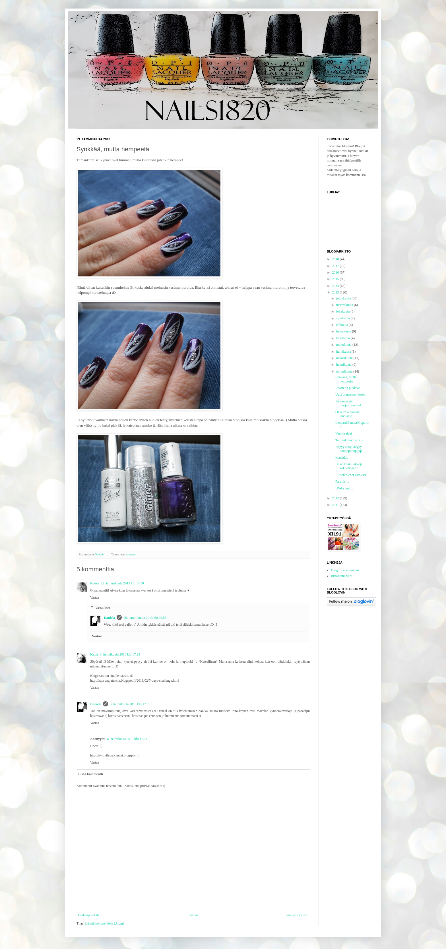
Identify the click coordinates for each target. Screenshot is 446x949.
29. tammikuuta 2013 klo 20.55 (144, 618)
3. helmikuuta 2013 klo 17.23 (120, 654)
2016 (336, 272)
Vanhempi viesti (297, 915)
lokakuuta (343, 311)
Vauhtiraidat (343, 433)
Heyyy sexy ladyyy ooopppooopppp (348, 449)
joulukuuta (344, 298)
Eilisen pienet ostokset (350, 475)
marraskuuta (345, 305)
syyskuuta (343, 318)
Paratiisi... (342, 481)
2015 (336, 279)
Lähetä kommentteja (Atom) (104, 923)
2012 (336, 498)
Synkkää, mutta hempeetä (346, 379)
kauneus (131, 554)
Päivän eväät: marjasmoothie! (348, 403)
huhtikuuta (344, 351)
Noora (94, 583)
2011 (336, 505)
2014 (336, 286)
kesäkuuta (343, 338)
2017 (336, 266)
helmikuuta (344, 365)
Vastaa (94, 597)
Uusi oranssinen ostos (350, 394)
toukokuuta (344, 345)
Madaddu (341, 458)
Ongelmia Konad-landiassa (347, 414)
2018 (336, 259)
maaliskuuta (345, 358)
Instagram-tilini (341, 576)
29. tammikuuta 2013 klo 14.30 (122, 583)
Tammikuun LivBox (349, 440)
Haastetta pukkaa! (347, 388)
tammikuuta (344, 371)
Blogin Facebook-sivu (346, 570)
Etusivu (192, 915)
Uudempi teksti (88, 915)
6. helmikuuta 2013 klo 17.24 (127, 739)
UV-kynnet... (344, 488)
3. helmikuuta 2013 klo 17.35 (130, 704)
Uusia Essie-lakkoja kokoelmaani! (349, 466)
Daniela (109, 618)
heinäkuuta (344, 331)
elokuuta (342, 325)
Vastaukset (102, 608)
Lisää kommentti (90, 774)
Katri (94, 654)
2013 (336, 292)
